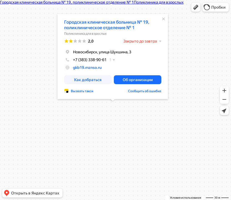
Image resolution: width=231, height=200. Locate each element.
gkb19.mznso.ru (87, 67)
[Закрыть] (163, 19)
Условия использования (185, 197)
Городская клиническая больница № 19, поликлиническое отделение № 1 (106, 24)
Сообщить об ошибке (144, 91)
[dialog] (112, 56)
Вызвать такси (82, 91)
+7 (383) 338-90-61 (85, 60)
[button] (195, 7)
